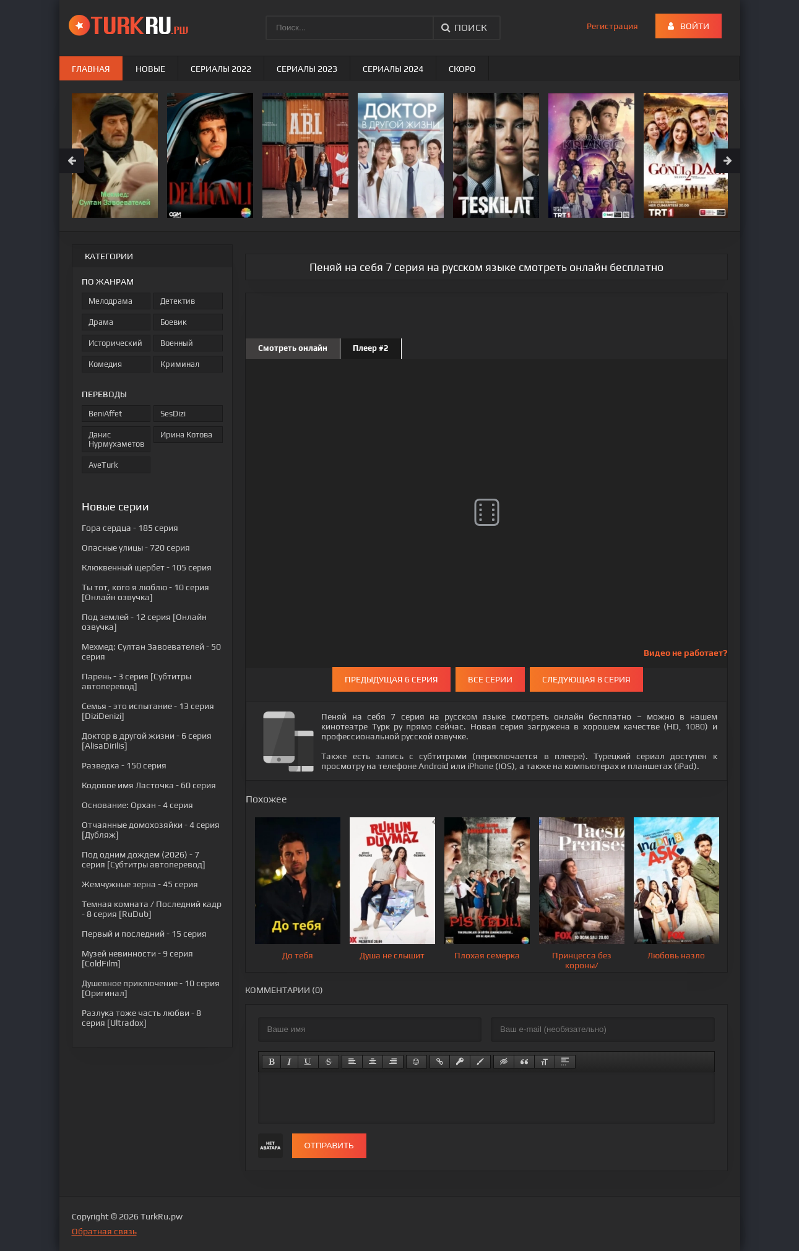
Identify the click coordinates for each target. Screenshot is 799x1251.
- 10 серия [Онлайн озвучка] (145, 592)
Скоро (462, 69)
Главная (91, 69)
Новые (150, 69)
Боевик (173, 322)
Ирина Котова (186, 434)
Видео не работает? (685, 653)
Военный (176, 343)
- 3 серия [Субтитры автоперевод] (136, 681)
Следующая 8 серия (586, 679)
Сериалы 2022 (221, 69)
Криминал (179, 364)
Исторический (115, 343)
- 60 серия (149, 785)
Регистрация (612, 26)
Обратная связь (104, 1231)
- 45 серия (140, 884)
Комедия (105, 364)
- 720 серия (136, 547)
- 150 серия (124, 765)
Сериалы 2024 (393, 69)
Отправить (329, 1145)
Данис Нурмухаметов (116, 439)
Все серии (490, 679)
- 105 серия (147, 567)
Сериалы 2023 (307, 69)
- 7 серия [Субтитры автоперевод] (143, 859)
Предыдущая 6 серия (391, 679)
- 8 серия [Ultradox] (141, 1018)
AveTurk (103, 465)
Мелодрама (110, 301)
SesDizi (173, 413)
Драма (101, 322)
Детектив (177, 301)
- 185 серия (130, 528)
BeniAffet (105, 413)
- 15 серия (144, 934)
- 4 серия (137, 805)
